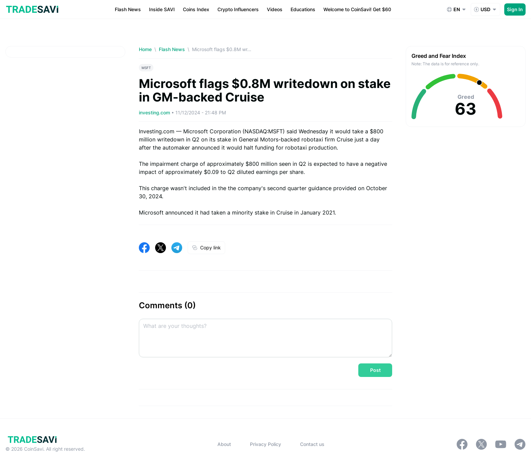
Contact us (312, 444)
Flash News (172, 49)
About (224, 444)
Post (375, 370)
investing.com (155, 112)
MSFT (146, 67)
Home (145, 49)
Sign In (515, 9)
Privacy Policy (265, 444)
